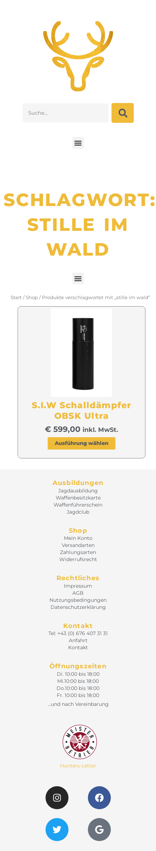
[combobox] (65, 113)
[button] (78, 143)
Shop (32, 297)
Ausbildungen (78, 483)
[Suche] (123, 113)
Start (16, 297)
